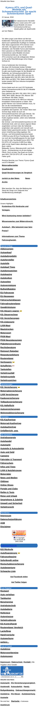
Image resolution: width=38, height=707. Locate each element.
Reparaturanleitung (9, 355)
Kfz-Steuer (16, 694)
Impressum (5, 516)
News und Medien (9, 478)
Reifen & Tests (7, 492)
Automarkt (5, 445)
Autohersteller (7, 260)
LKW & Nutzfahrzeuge (11, 470)
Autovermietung (8, 285)
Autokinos (5, 649)
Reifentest (5, 613)
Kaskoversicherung (9, 398)
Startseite (15, 701)
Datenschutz (17, 662)
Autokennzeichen (8, 271)
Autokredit (5, 687)
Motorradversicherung (11, 391)
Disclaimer (5, 526)
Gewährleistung (8, 307)
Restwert (4, 591)
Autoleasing (6, 274)
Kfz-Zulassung (7, 322)
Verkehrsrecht (7, 507)
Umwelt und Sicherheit (11, 503)
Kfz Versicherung (10, 387)
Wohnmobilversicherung (12, 413)
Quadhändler (7, 169)
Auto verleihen (7, 594)
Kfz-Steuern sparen (11, 311)
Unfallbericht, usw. (9, 430)
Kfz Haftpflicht (7, 405)
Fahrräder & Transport (11, 459)
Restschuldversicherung (12, 564)
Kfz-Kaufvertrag (8, 420)
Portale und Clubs (9, 489)
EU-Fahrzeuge (7, 293)
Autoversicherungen (10, 409)
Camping (4, 456)
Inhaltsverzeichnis (8, 199)
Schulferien (7, 366)
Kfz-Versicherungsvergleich (23, 683)
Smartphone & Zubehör (11, 499)
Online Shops (6, 485)
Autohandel (6, 441)
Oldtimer (4, 481)
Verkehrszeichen (8, 380)
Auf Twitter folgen (19, 582)
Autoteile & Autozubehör (12, 448)
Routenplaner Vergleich (11, 627)
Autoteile (4, 698)
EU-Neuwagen (7, 296)
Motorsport (5, 333)
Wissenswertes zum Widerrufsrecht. (17, 221)
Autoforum (5, 705)
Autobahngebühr (8, 256)
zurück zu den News (11, 178)
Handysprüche (7, 635)
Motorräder (5, 474)
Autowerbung (6, 638)
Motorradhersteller (10, 165)
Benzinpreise (6, 602)
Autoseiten (5, 282)
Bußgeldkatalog (8, 289)
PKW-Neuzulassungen (11, 340)
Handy (27, 687)
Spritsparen (7, 362)
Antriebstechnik (8, 605)
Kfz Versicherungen (9, 318)
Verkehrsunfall (7, 373)
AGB (2, 523)
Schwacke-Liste (8, 571)
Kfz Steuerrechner (9, 314)
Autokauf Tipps (7, 267)
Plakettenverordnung (10, 344)
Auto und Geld (7, 452)
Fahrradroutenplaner (10, 303)
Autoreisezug (6, 616)
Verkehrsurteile (7, 377)
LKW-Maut (5, 325)
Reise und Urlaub (8, 496)
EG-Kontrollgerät (8, 624)
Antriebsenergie (8, 437)
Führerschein (6, 463)
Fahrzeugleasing (8, 557)
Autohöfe (4, 263)
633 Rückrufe (6, 549)
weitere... (4, 642)
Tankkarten (5, 598)
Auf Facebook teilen (19, 577)
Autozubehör (17, 687)
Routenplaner (6, 358)
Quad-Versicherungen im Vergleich (17, 173)
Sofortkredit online (9, 560)
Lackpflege (5, 631)
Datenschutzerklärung (11, 519)
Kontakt (27, 662)
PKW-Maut (5, 336)
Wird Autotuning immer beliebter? (16, 216)
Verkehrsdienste (8, 620)
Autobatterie (6, 609)
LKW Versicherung (9, 394)
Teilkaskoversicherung (11, 402)
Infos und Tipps (8, 467)
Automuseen (6, 656)
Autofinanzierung (10, 553)
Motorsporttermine (9, 652)
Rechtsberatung (8, 347)
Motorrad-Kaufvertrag (10, 423)
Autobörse (5, 694)
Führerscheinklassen (10, 300)
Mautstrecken (6, 329)
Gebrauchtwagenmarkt (26, 690)
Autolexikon (6, 278)
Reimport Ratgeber (9, 351)
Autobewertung (7, 567)
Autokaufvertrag (8, 427)
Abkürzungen (6, 249)
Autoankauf (6, 252)
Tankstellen (5, 369)
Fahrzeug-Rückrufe (9, 546)
